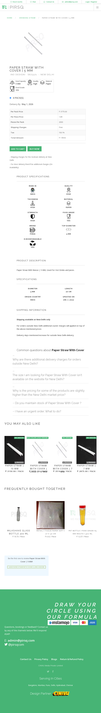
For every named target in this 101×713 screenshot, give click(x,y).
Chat (33, 2)
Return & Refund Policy (71, 659)
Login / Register (91, 2)
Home (9, 18)
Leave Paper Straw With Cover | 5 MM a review (26, 567)
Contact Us (49, 2)
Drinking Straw (27, 18)
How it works (16, 2)
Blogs (54, 659)
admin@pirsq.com (70, 2)
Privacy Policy (41, 659)
